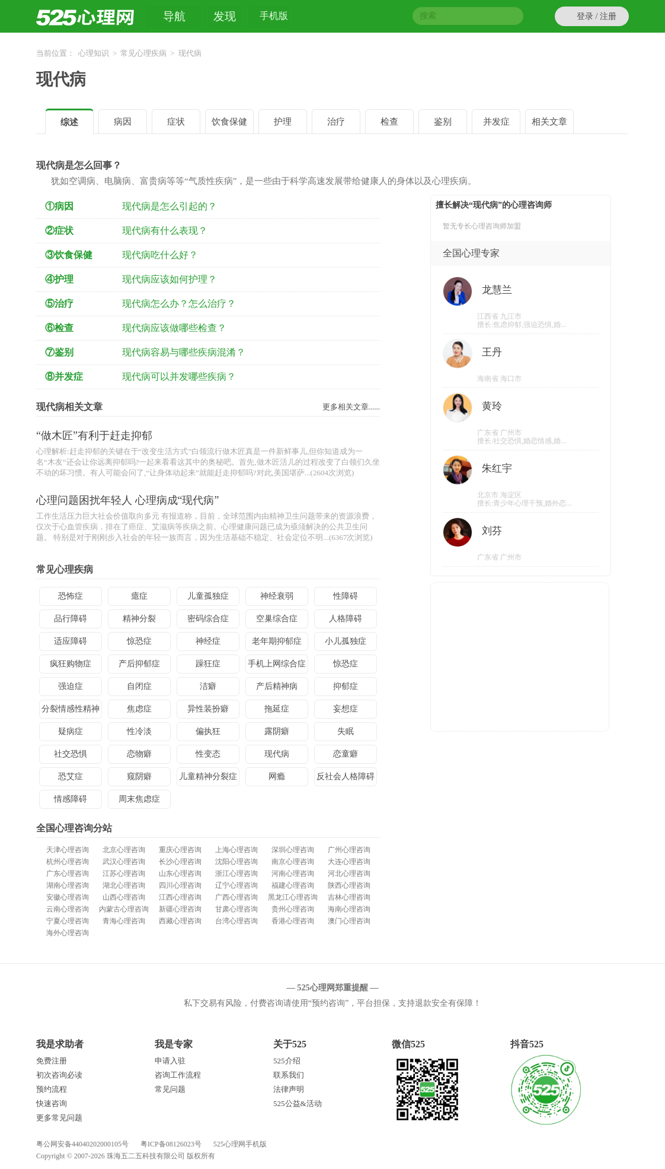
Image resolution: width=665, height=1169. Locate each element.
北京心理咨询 (124, 850)
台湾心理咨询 (236, 921)
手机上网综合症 (277, 663)
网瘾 (276, 776)
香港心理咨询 (292, 921)
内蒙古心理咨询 (124, 909)
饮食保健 (229, 121)
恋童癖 (345, 753)
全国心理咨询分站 (74, 828)
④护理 (59, 279)
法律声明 (288, 1089)
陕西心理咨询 (349, 885)
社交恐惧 (70, 753)
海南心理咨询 (349, 909)
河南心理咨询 (292, 873)
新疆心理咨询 (180, 909)
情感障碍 (70, 799)
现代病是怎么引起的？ (169, 206)
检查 (389, 121)
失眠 (345, 731)
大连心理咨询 (349, 861)
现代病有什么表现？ (164, 230)
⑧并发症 (64, 376)
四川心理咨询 (180, 885)
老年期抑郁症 (277, 641)
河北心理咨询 (349, 873)
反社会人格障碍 (345, 776)
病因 (123, 121)
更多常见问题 (59, 1117)
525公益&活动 (297, 1103)
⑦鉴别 (59, 352)
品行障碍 (70, 618)
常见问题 (170, 1089)
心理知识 (93, 53)
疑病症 (70, 731)
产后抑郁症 (139, 663)
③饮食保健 (68, 255)
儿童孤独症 (208, 596)
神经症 (208, 641)
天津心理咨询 (67, 850)
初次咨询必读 (59, 1074)
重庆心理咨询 (180, 850)
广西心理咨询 (236, 897)
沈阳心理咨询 (236, 861)
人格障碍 (345, 618)
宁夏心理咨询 (67, 921)
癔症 (139, 596)
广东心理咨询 (67, 873)
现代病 (61, 79)
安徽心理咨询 (67, 897)
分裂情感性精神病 (70, 711)
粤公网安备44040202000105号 (82, 1144)
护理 (283, 121)
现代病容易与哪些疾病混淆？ (183, 352)
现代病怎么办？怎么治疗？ (179, 303)
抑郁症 (345, 686)
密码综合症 (208, 618)
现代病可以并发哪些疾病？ (179, 376)
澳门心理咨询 (349, 921)
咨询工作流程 (178, 1074)
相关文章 (549, 121)
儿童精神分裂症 (208, 776)
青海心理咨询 (124, 921)
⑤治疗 (59, 303)
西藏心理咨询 (180, 921)
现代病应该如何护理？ (169, 279)
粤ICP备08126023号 (171, 1144)
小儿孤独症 (345, 641)
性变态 (208, 753)
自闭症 (139, 686)
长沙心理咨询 (180, 861)
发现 (224, 16)
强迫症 (70, 686)
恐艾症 (70, 776)
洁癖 (208, 686)
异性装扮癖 (208, 708)
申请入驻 (170, 1060)
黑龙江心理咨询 (293, 897)
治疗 (336, 121)
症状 (176, 121)
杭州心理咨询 (67, 861)
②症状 (59, 230)
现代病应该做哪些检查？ (174, 328)
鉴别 (443, 121)
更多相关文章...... (351, 406)
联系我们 (288, 1074)
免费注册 (51, 1060)
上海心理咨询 (236, 850)
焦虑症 (139, 708)
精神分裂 (139, 618)
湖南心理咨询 (67, 885)
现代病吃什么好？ (160, 255)
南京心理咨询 (292, 861)
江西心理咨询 (180, 897)
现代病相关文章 (69, 407)
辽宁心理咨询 (236, 885)
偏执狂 (208, 731)
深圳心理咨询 (292, 850)
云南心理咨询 (67, 909)
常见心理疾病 (143, 53)
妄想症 (345, 708)
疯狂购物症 (70, 663)
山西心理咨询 (124, 897)
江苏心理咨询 (124, 873)
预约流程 (51, 1089)
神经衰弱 (276, 596)
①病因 (59, 206)
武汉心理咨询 (124, 861)
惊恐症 (139, 641)
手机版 (274, 17)
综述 (69, 122)
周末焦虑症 (139, 799)
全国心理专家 (471, 253)
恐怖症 (70, 596)
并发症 (496, 121)
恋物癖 (139, 753)
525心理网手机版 (240, 1144)
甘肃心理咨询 (236, 909)
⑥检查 (59, 328)
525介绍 (286, 1060)
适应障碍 (70, 641)
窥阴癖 (139, 776)
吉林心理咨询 (349, 897)
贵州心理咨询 (292, 909)
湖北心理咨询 (124, 885)
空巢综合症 (277, 618)
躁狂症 (208, 663)
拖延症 (276, 708)
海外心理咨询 (67, 933)
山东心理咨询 (180, 873)
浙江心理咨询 (236, 873)
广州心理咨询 (349, 850)
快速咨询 (51, 1103)
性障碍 (345, 596)
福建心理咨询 (292, 885)
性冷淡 (139, 731)
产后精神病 (277, 686)
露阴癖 (276, 731)
